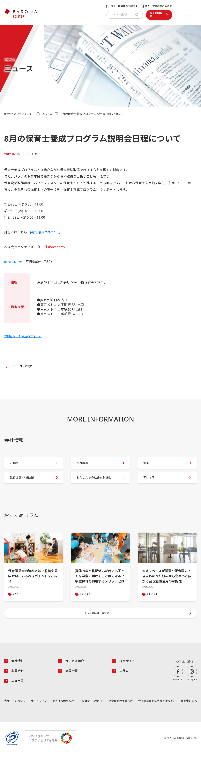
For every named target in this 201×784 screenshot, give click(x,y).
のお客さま (124, 6)
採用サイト (128, 689)
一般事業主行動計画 (90, 730)
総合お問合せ (156, 14)
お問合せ (19, 700)
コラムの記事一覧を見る (98, 639)
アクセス (152, 488)
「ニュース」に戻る (23, 367)
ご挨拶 (17, 467)
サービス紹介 (76, 689)
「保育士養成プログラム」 (47, 232)
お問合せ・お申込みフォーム (25, 336)
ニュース (53, 114)
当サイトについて (15, 730)
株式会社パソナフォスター (21, 114)
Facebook (178, 707)
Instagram (192, 707)
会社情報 (19, 689)
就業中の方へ (188, 730)
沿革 (149, 467)
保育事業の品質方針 (120, 730)
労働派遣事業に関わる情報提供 (156, 730)
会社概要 (85, 467)
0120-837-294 (14, 261)
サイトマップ (39, 730)
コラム (125, 700)
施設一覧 (73, 700)
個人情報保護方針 (62, 730)
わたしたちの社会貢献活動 (97, 487)
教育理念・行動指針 (27, 488)
